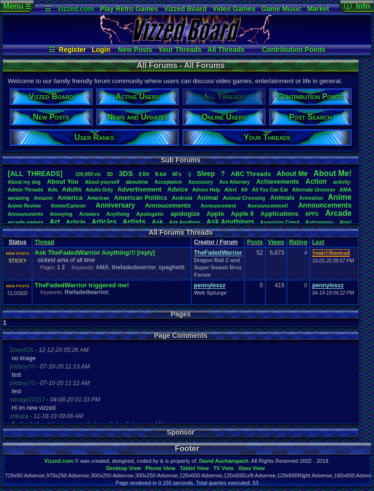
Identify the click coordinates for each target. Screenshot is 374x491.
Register (72, 49)
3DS (126, 173)
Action (316, 181)
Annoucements (168, 205)
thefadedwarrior (134, 267)
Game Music (281, 9)
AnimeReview (24, 206)
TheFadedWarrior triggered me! (82, 285)
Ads (52, 190)
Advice (178, 189)
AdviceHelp (206, 190)
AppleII (242, 213)
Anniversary (115, 205)
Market (318, 9)
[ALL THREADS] (35, 173)
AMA (345, 190)
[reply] (146, 252)
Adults (71, 189)
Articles (104, 222)
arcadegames (25, 222)
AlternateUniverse (313, 190)
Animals (282, 197)
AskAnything (184, 222)
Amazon (43, 198)
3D (110, 174)
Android (182, 198)
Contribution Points (294, 49)
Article (75, 222)
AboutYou (62, 181)
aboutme (137, 182)
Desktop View (123, 468)
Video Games (233, 9)
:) (189, 174)
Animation (311, 198)
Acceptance (168, 182)
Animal (207, 197)
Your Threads (180, 49)
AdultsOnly (99, 190)
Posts (255, 242)
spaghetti (172, 267)
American (98, 198)
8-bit (161, 174)
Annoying (61, 214)
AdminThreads (25, 190)
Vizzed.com (75, 9)
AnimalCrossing (244, 198)
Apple (215, 213)
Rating (298, 242)
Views (276, 242)
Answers (89, 214)
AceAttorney (234, 182)
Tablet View (194, 468)
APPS (311, 214)
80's (177, 174)
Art (55, 221)
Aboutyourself (102, 182)
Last (318, 242)
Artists (134, 221)
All (244, 190)
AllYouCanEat (270, 190)
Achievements (277, 181)
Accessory (200, 182)
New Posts (135, 49)
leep (206, 173)
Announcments (25, 214)
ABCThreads (251, 173)
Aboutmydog (24, 182)
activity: (342, 182)
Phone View (160, 468)
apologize (185, 213)
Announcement (219, 206)
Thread (44, 242)
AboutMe (292, 173)
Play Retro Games (129, 9)
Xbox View (251, 468)
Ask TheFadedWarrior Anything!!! (85, 252)
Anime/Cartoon (68, 206)
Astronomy (319, 222)
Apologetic (150, 214)
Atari (345, 222)
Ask (157, 222)
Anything (118, 214)
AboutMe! (333, 173)
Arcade (338, 213)
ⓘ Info (357, 6)
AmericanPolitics (140, 197)
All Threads (225, 49)
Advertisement (140, 189)
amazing (18, 198)
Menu (17, 6)
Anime (340, 197)
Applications (280, 213)
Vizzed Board (185, 9)
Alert (230, 190)
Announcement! (267, 206)
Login (101, 49)
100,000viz (88, 174)
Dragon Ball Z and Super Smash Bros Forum (218, 267)
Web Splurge (210, 293)
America (69, 197)
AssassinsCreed (279, 222)
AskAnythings (230, 222)
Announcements (325, 205)
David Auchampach (224, 461)
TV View (223, 468)
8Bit (144, 174)
